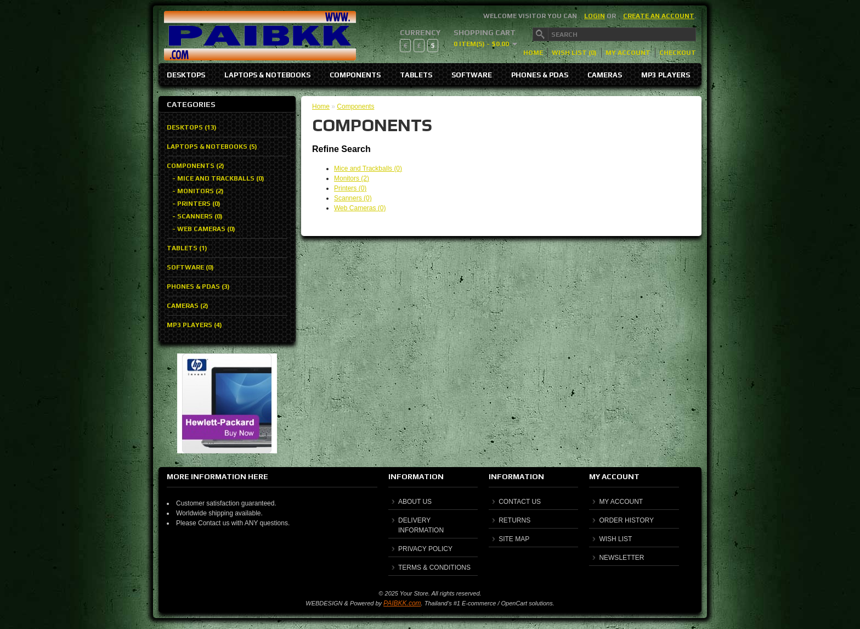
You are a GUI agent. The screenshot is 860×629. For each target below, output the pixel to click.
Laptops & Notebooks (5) (212, 146)
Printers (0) (350, 188)
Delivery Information (421, 525)
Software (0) (190, 267)
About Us (415, 502)
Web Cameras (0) (360, 208)
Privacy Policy (425, 549)
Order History (626, 520)
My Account (628, 53)
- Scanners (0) (197, 216)
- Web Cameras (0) (203, 229)
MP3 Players (665, 75)
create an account (658, 16)
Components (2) (195, 166)
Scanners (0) (353, 198)
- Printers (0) (196, 203)
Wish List (615, 539)
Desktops (186, 75)
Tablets (416, 75)
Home (533, 53)
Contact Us (520, 502)
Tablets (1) (187, 248)
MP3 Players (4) (194, 325)
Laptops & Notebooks (267, 75)
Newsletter (621, 557)
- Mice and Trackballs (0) (218, 178)
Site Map (514, 539)
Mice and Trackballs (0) (368, 168)
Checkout (677, 53)
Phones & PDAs (539, 75)
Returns (514, 520)
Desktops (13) (192, 127)
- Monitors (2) (198, 191)
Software (471, 75)
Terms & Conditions (434, 567)
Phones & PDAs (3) (198, 286)
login (594, 16)
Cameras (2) (187, 306)
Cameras (604, 75)
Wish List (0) (574, 53)
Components (355, 75)
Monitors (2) (351, 178)
